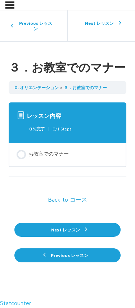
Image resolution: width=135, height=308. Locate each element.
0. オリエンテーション (36, 87)
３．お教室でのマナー (85, 87)
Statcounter (15, 303)
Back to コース (67, 199)
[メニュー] (10, 5)
